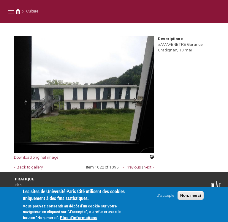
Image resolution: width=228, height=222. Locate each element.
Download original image (36, 157)
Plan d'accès (21, 187)
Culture (32, 11)
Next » (149, 167)
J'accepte (165, 197)
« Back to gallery (28, 167)
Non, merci (190, 197)
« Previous (132, 167)
